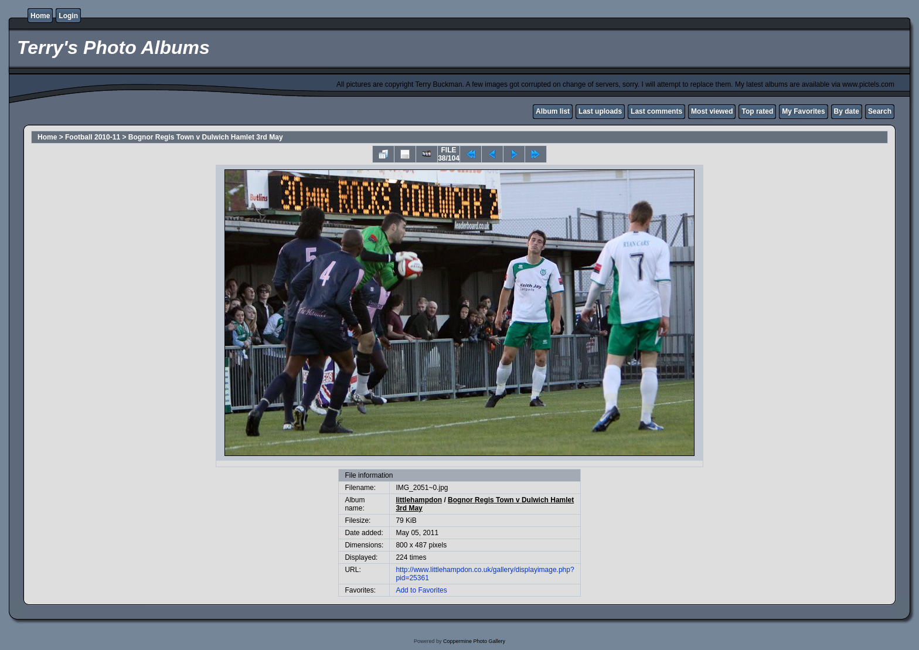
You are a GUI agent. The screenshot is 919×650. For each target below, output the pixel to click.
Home (40, 16)
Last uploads (600, 111)
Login (68, 16)
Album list (553, 111)
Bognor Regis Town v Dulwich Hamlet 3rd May (205, 137)
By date (846, 111)
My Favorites (803, 111)
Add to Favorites (421, 590)
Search (879, 111)
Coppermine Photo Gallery (474, 641)
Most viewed (712, 111)
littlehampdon (419, 500)
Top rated (757, 111)
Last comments (656, 111)
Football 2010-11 (92, 137)
